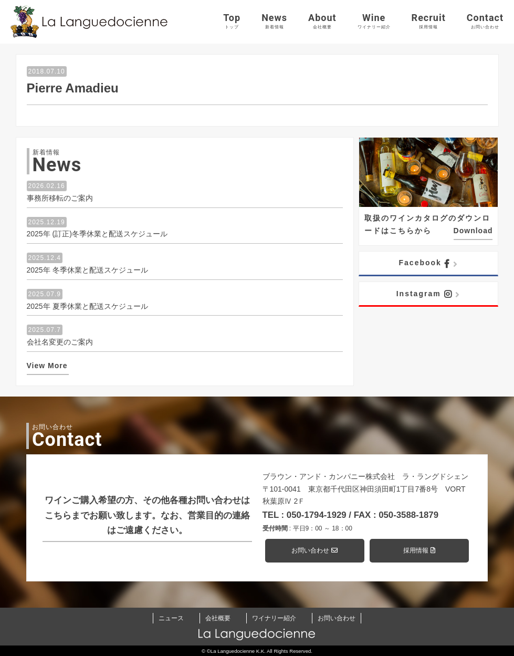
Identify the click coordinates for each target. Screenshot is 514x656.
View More (47, 365)
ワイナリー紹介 (274, 618)
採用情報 (419, 550)
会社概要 (217, 618)
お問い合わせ (314, 550)
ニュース (171, 618)
